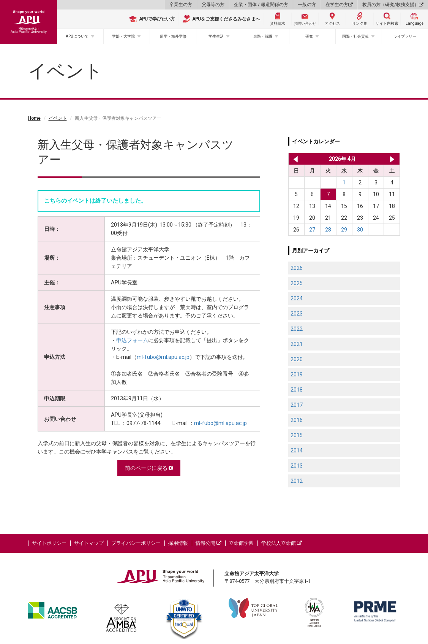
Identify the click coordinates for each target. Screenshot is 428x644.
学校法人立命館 (281, 543)
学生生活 (216, 36)
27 (312, 230)
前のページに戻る (149, 468)
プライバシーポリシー (136, 543)
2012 (297, 481)
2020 (297, 359)
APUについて (77, 36)
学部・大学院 (123, 36)
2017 (297, 405)
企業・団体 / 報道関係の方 (261, 4)
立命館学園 (241, 543)
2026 (297, 268)
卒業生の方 (180, 4)
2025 (297, 283)
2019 (297, 374)
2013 (297, 466)
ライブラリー (404, 36)
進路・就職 (262, 36)
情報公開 (208, 543)
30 (360, 230)
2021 (297, 344)
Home (34, 118)
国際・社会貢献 (355, 36)
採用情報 (178, 543)
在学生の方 (339, 4)
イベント (58, 118)
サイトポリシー (49, 543)
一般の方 (307, 4)
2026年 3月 (294, 159)
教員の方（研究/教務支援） (392, 4)
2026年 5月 (392, 159)
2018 (297, 390)
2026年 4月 (342, 159)
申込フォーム (132, 340)
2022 (297, 329)
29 (344, 230)
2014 (297, 450)
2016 (297, 420)
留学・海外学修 (173, 36)
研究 (309, 36)
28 (328, 230)
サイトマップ (89, 543)
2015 (297, 435)
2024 (297, 298)
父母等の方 (213, 4)
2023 (297, 314)
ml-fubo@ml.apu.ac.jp (163, 357)
